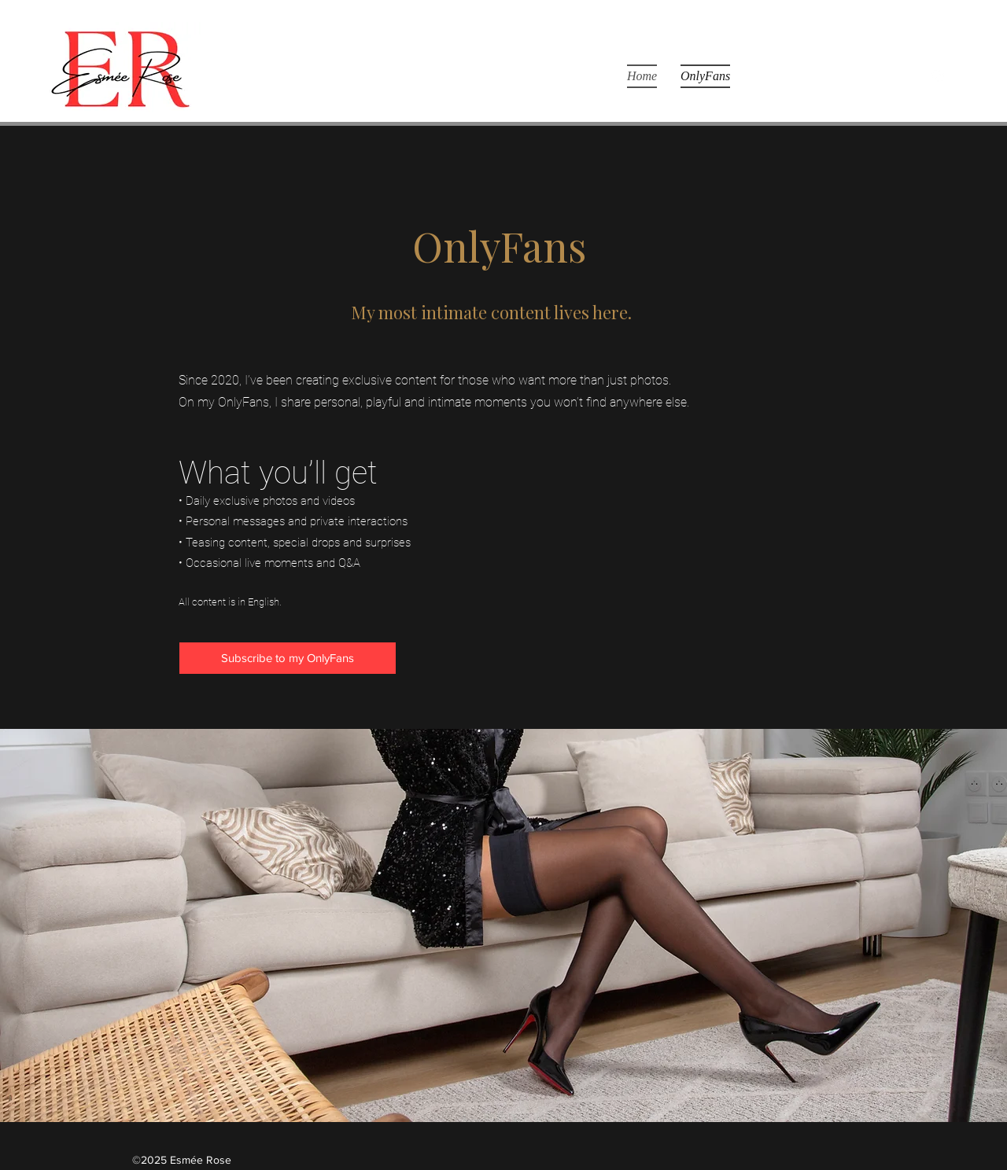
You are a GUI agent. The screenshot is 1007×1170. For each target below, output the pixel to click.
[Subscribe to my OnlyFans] (287, 658)
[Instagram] (938, 76)
